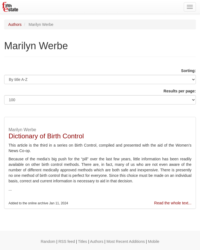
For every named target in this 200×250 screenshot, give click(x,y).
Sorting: (188, 70)
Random (48, 241)
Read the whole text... (172, 203)
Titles (82, 241)
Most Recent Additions (125, 241)
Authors (14, 24)
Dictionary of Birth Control (46, 136)
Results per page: (180, 91)
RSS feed (66, 241)
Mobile (153, 241)
